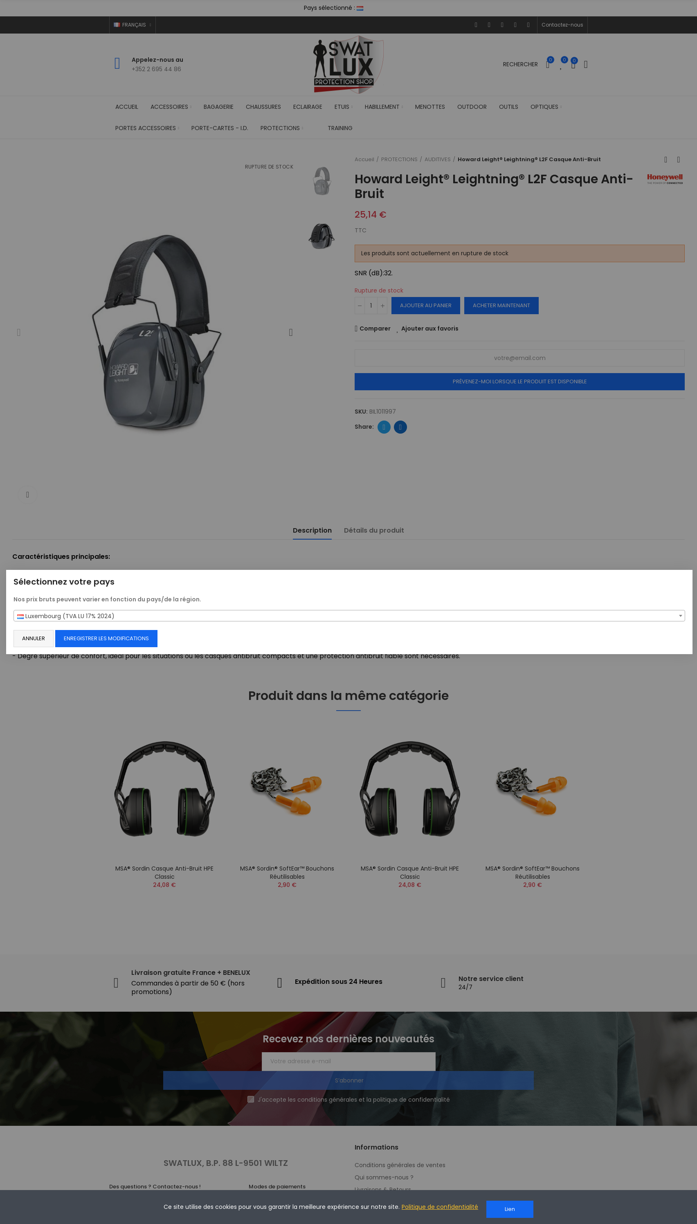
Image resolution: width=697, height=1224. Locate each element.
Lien (510, 1209)
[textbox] (349, 616)
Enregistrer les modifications (118, 638)
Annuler (45, 638)
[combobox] (349, 615)
